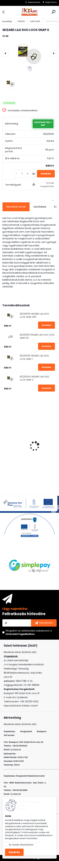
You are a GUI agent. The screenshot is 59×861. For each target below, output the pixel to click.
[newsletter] (43, 622)
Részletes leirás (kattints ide (19, 652)
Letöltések (39, 207)
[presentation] (5, 53)
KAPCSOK (35, 21)
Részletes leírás (16, 207)
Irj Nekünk (22, 697)
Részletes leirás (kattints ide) (20, 724)
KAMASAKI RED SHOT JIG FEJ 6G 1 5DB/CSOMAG (24, 455)
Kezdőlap (7, 21)
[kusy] (22, 173)
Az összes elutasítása (21, 844)
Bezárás (14, 852)
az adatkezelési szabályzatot (34, 630)
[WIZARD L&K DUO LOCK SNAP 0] (29, 53)
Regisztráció (51, 2)
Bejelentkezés (34, 2)
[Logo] (30, 12)
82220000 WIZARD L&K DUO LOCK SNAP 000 (34, 315)
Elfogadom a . (29, 632)
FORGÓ (21, 21)
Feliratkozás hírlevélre (23, 613)
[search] (54, 12)
